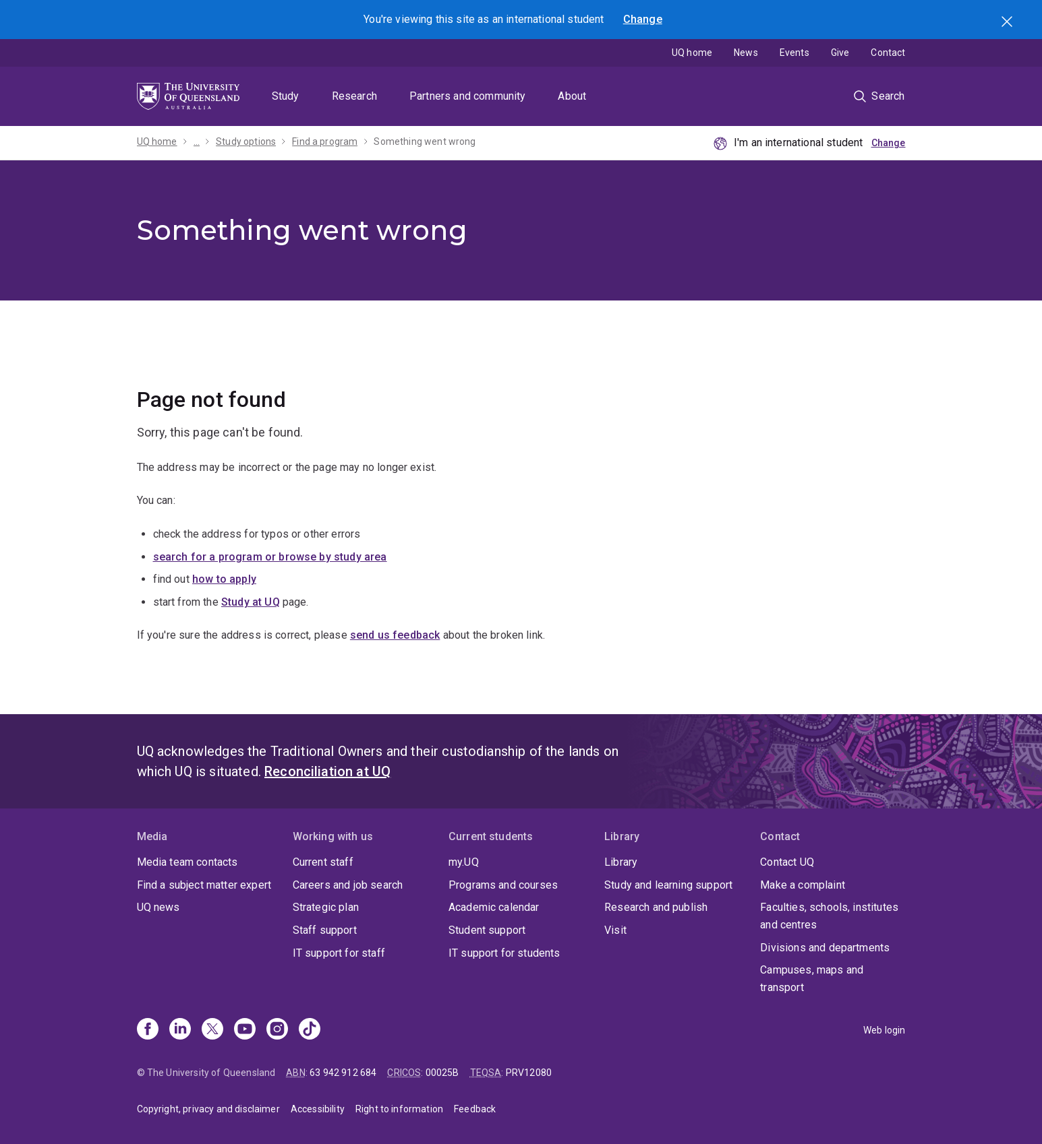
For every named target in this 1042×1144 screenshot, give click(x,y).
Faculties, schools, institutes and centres (829, 916)
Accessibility (318, 1109)
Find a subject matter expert (204, 885)
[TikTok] (309, 1030)
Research (354, 96)
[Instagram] (277, 1030)
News (746, 52)
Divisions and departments (825, 947)
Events (794, 52)
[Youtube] (245, 1030)
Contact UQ (787, 862)
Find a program (324, 141)
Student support (486, 930)
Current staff (323, 862)
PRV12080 (529, 1072)
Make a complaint (802, 885)
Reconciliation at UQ (327, 771)
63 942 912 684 (343, 1072)
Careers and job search (348, 885)
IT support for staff (339, 953)
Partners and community (467, 96)
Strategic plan (326, 907)
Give (840, 52)
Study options (246, 141)
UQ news (158, 907)
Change (642, 19)
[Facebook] (147, 1030)
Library (620, 862)
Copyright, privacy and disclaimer (208, 1109)
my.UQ (463, 862)
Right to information (399, 1109)
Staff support (325, 930)
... (197, 141)
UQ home (692, 52)
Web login (884, 1030)
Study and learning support (668, 885)
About (572, 96)
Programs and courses (503, 885)
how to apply (224, 579)
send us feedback (395, 635)
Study (285, 96)
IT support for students (504, 953)
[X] (212, 1030)
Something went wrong (424, 141)
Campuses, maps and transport (811, 978)
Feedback (475, 1109)
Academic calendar (494, 907)
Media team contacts (187, 862)
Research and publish (655, 907)
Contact (888, 52)
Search (1008, 22)
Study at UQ (250, 602)
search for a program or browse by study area (270, 556)
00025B (442, 1072)
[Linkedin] (180, 1030)
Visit (615, 930)
